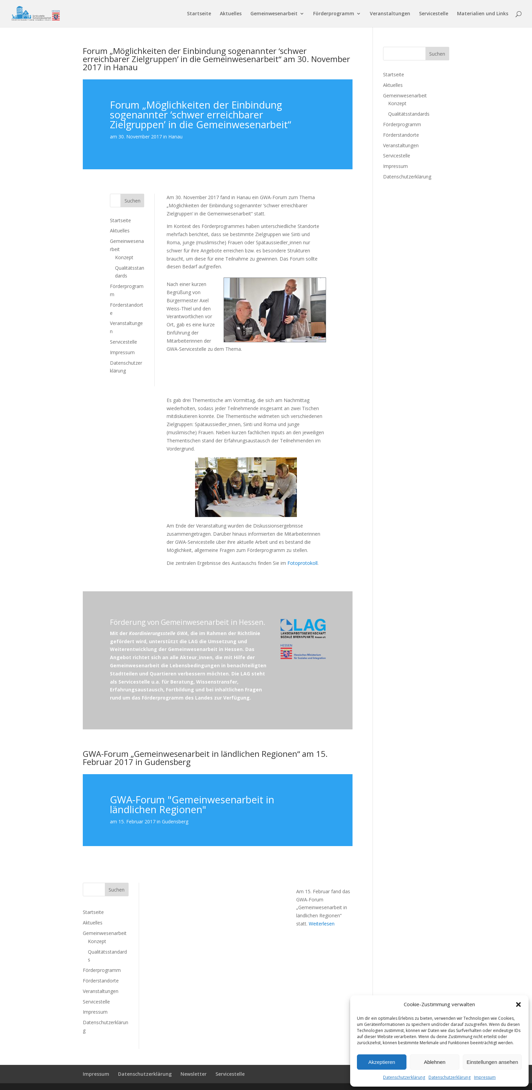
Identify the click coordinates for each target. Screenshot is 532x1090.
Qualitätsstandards (409, 114)
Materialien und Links (482, 14)
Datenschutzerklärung (404, 1077)
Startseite (199, 14)
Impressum (485, 1077)
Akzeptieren (381, 1062)
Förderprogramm (333, 14)
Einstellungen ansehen (492, 1062)
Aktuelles (231, 14)
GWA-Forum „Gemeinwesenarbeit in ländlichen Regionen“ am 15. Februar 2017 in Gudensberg (205, 757)
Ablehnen (434, 1062)
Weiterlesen (322, 923)
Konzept (124, 257)
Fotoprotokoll (302, 563)
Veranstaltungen (390, 14)
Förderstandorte (101, 980)
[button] (518, 1004)
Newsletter (193, 1074)
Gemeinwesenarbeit (274, 14)
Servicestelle (433, 14)
